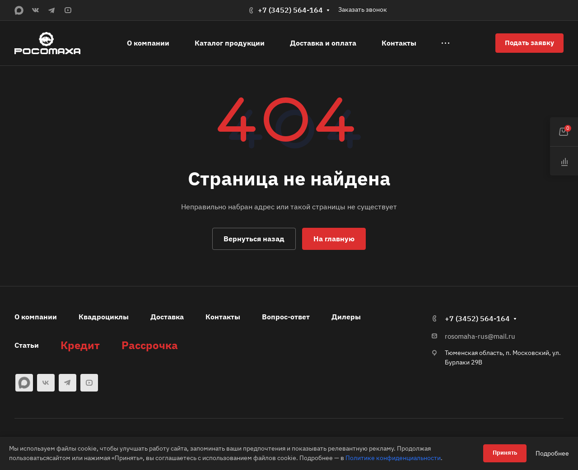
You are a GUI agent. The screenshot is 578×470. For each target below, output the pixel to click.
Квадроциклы (104, 316)
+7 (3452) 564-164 (290, 9)
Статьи (26, 345)
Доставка (167, 316)
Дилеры (346, 316)
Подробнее (552, 453)
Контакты (222, 316)
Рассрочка (149, 345)
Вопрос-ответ (286, 316)
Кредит (80, 345)
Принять (505, 452)
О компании (35, 316)
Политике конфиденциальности (393, 458)
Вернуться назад (254, 238)
